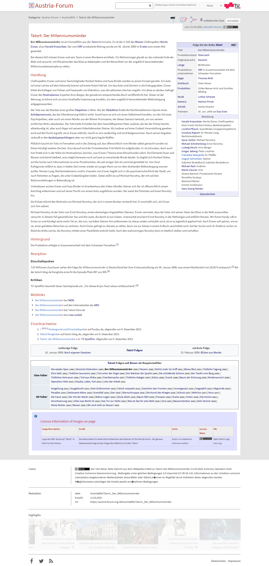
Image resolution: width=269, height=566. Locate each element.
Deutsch (202, 60)
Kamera (182, 101)
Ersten (143, 46)
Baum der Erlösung (190, 377)
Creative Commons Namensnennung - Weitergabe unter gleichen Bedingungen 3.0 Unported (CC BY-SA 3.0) (134, 473)
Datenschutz (218, 561)
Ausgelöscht (77, 388)
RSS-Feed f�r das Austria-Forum (51, 561)
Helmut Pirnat (206, 101)
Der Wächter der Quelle (139, 373)
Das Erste (222, 111)
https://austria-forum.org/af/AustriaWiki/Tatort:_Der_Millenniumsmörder (130, 502)
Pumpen (160, 397)
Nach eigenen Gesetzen (77, 352)
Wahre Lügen (102, 397)
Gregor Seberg (189, 151)
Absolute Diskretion (87, 369)
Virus (211, 392)
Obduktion (112, 110)
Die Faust (56, 397)
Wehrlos (196, 392)
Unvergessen (181, 388)
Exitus (155, 377)
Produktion (184, 88)
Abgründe (219, 388)
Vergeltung (57, 388)
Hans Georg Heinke (192, 188)
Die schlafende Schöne (171, 373)
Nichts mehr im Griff (166, 369)
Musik (181, 96)
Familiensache (111, 377)
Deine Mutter (58, 405)
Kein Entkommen (100, 388)
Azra (163, 401)
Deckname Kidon (76, 392)
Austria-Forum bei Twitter (41, 561)
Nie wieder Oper (60, 369)
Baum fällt (143, 397)
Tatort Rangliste (49, 334)
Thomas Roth (205, 78)
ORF (200, 69)
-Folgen (134, 350)
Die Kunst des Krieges (158, 392)
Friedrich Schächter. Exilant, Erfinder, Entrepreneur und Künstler (183, 543)
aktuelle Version (212, 27)
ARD (96, 305)
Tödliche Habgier (135, 377)
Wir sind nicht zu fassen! (100, 405)
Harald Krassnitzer (192, 121)
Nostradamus (51, 95)
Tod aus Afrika (88, 377)
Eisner (134, 363)
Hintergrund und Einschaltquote (67, 329)
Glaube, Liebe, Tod (85, 381)
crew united (75, 315)
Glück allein (123, 397)
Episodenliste (207, 194)
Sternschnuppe (130, 392)
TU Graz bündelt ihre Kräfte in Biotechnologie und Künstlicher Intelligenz (58, 543)
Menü (210, 5)
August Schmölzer (192, 158)
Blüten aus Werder (211, 352)
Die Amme (205, 397)
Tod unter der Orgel (108, 373)
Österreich (203, 55)
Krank (175, 397)
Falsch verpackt (126, 388)
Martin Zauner (189, 170)
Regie (181, 78)
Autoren (208, 469)
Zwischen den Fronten (154, 388)
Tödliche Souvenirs (79, 373)
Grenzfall (98, 392)
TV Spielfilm (88, 339)
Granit (169, 377)
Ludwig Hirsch (189, 147)
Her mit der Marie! (78, 397)
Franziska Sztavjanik (193, 155)
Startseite (32, 5)
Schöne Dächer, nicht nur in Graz (139, 547)
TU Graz (232, 5)
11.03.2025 (197, 469)
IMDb (71, 300)
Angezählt (200, 388)
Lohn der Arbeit (111, 381)
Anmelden (233, 20)
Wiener (139, 42)
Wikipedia (138, 469)
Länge (181, 65)
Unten (189, 397)
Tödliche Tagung (212, 369)
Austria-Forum (54, 5)
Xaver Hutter (189, 140)
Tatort (219, 45)
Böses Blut (190, 369)
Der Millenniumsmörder (118, 369)
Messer (76, 405)
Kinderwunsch (216, 377)
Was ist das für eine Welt (141, 401)
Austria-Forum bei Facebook (32, 561)
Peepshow (81, 110)
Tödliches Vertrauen (62, 377)
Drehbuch (183, 83)
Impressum (234, 561)
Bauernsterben (181, 401)
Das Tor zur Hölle (110, 401)
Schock (181, 392)
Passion (144, 369)
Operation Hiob (59, 381)
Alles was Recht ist (84, 401)
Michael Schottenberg (194, 143)
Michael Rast (188, 166)
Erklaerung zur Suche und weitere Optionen (175, 4)
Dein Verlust (204, 401)
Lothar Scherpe (206, 96)
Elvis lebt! (56, 373)
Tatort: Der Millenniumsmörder (172, 469)
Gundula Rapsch (191, 132)
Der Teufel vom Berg (202, 373)
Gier (113, 392)
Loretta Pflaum (190, 129)
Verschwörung (59, 401)
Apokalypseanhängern (61, 137)
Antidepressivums (41, 114)
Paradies (55, 392)
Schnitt (181, 106)
